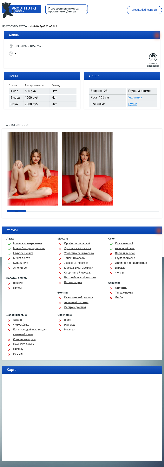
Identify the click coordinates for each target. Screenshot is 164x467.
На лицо (69, 329)
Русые (132, 104)
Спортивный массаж (77, 272)
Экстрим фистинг (75, 307)
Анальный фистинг (76, 302)
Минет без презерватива (29, 248)
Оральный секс (125, 253)
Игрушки (120, 267)
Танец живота (124, 292)
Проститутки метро (14, 26)
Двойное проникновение (131, 262)
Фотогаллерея (17, 125)
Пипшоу (18, 348)
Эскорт (17, 319)
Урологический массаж (79, 253)
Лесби (119, 297)
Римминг (19, 353)
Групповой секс (125, 258)
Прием (17, 287)
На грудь (69, 324)
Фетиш (119, 272)
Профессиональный (77, 243)
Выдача (18, 282)
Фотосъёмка (21, 324)
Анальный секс (124, 248)
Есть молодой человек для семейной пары (30, 332)
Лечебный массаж (76, 262)
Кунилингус (20, 262)
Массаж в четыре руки (78, 267)
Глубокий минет (23, 253)
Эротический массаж (77, 248)
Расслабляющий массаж (80, 277)
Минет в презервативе (27, 243)
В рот (67, 319)
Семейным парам (24, 339)
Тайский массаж (74, 258)
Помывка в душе (24, 344)
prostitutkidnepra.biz (144, 9)
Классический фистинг (78, 297)
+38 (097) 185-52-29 (29, 46)
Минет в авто (21, 258)
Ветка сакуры (73, 282)
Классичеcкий (124, 243)
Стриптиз (121, 287)
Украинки (135, 97)
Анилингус (20, 267)
